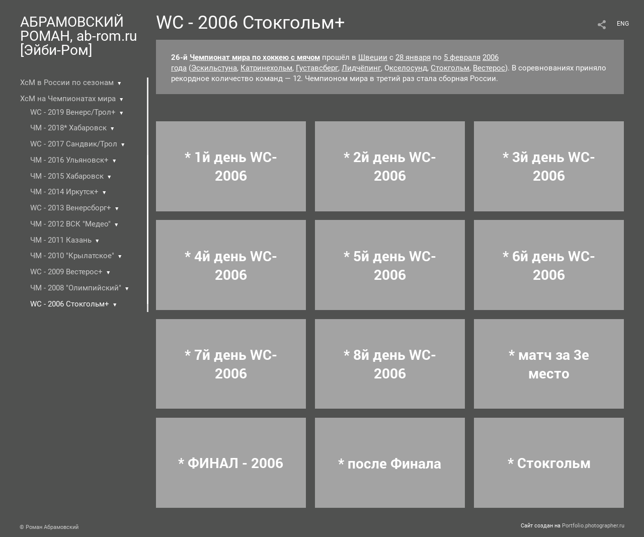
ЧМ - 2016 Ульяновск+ (69, 160)
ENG (623, 23)
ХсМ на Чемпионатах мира (68, 98)
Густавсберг (317, 67)
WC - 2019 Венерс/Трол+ (73, 112)
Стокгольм (450, 67)
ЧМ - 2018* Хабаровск (68, 127)
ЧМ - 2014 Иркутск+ (64, 191)
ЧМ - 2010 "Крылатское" (72, 255)
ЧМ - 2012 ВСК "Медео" (70, 223)
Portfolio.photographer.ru (593, 525)
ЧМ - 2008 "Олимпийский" (75, 287)
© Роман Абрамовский (49, 527)
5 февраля (462, 57)
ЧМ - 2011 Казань (61, 240)
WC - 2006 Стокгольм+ (69, 304)
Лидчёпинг (361, 67)
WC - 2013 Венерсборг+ (70, 207)
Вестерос (489, 67)
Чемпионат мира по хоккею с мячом (255, 57)
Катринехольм (266, 67)
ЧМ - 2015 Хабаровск (67, 176)
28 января (413, 57)
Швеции (372, 57)
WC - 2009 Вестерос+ (66, 271)
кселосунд (408, 67)
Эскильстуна (214, 67)
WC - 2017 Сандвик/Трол (73, 143)
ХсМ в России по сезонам (67, 82)
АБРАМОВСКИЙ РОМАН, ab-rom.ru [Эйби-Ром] (78, 36)
